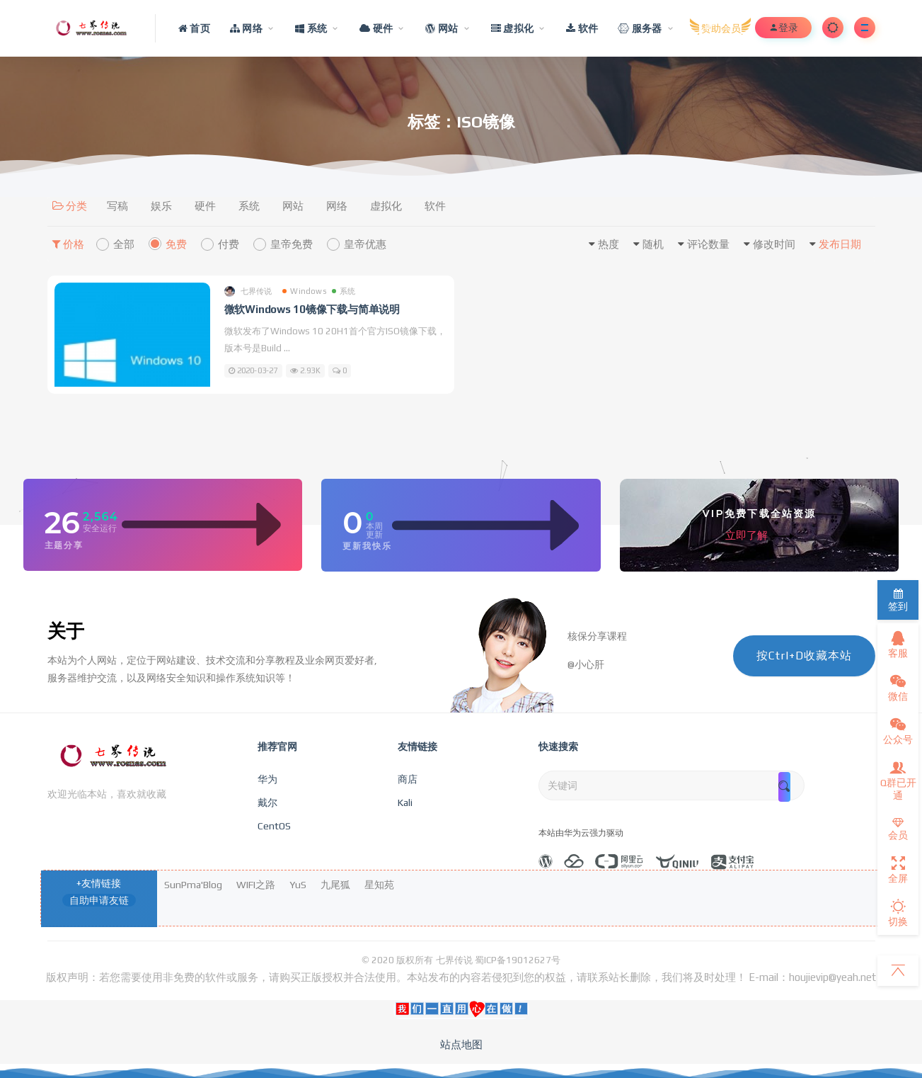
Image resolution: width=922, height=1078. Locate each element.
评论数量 (708, 244)
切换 (898, 913)
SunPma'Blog (193, 884)
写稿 (117, 206)
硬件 (205, 206)
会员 (898, 829)
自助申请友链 (99, 900)
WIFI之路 (255, 884)
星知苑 (379, 884)
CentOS (274, 826)
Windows (303, 291)
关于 (65, 631)
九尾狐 (335, 884)
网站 (293, 206)
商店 (407, 779)
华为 (267, 779)
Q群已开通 (898, 780)
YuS (297, 884)
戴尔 (267, 802)
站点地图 (461, 1044)
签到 (898, 600)
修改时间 (774, 244)
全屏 (898, 870)
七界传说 (248, 291)
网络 (336, 206)
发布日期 (840, 244)
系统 (249, 206)
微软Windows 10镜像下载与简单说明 (312, 309)
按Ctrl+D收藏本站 (804, 655)
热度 (608, 244)
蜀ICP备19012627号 (517, 960)
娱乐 (161, 206)
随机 (653, 244)
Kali (405, 802)
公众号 (898, 731)
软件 (435, 206)
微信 (898, 688)
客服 (898, 644)
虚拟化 (386, 206)
